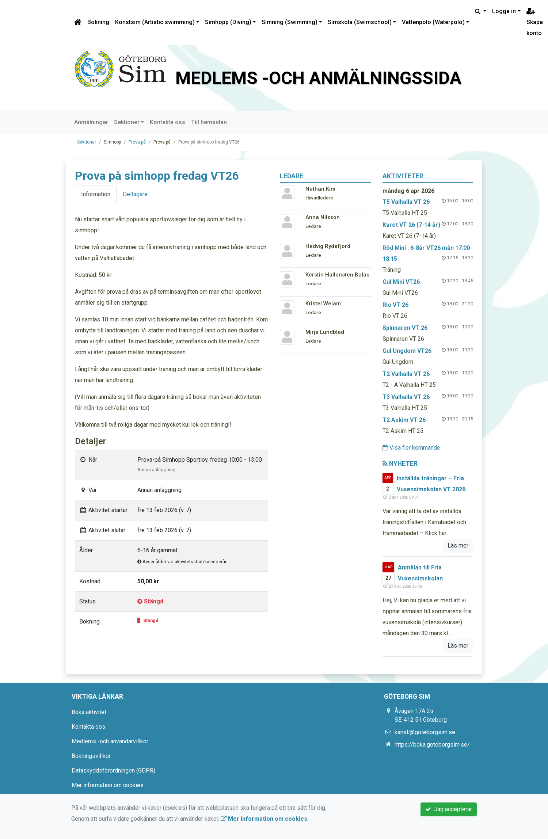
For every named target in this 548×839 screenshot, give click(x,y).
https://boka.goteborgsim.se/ (432, 744)
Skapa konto (534, 22)
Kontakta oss (167, 122)
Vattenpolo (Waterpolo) (433, 22)
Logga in (504, 11)
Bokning (98, 22)
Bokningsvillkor (91, 755)
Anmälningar (91, 122)
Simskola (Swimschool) (360, 22)
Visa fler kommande (411, 447)
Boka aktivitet (89, 712)
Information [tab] (95, 194)
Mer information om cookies (108, 785)
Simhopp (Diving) (228, 22)
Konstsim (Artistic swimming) (155, 22)
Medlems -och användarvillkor (110, 741)
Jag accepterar (448, 809)
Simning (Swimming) (289, 22)
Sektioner (127, 122)
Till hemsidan (209, 122)
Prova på (137, 142)
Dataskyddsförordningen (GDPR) (113, 770)
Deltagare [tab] (135, 194)
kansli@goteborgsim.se (425, 732)
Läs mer (458, 545)
